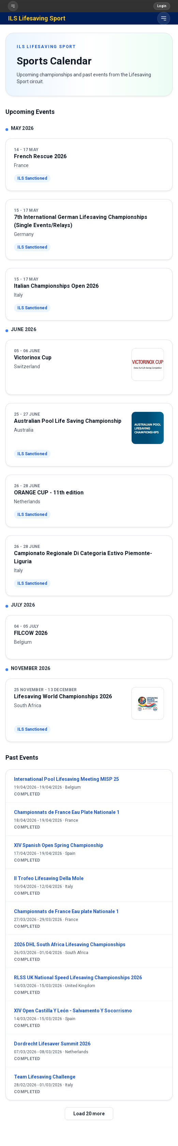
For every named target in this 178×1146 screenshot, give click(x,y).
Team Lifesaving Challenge (44, 1077)
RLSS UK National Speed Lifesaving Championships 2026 (78, 977)
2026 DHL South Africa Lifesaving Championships (69, 944)
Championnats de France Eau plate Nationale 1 (66, 911)
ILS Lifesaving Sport (36, 18)
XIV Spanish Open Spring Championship (58, 845)
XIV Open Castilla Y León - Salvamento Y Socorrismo (73, 1010)
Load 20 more (89, 1113)
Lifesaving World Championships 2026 (63, 696)
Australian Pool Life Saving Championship (67, 421)
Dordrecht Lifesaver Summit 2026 (52, 1043)
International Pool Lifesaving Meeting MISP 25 (66, 779)
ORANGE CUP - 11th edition (49, 492)
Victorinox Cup (32, 357)
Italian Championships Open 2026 (56, 286)
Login (161, 6)
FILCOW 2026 (30, 633)
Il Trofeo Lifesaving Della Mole (49, 878)
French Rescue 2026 (40, 156)
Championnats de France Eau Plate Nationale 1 (66, 812)
